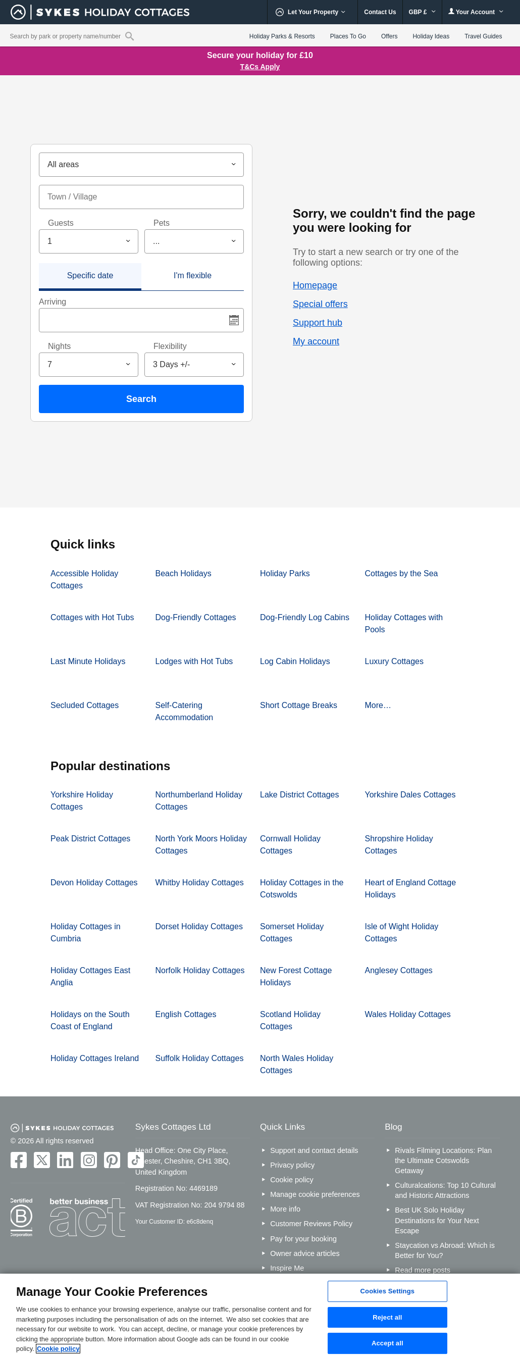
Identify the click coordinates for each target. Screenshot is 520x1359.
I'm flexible (193, 275)
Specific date (90, 275)
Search (141, 399)
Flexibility (170, 346)
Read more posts (422, 1270)
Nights (59, 346)
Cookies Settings (387, 1291)
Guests (61, 223)
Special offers (320, 304)
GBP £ (422, 12)
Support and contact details (314, 1150)
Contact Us (380, 12)
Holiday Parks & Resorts (282, 36)
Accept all (387, 1343)
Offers (389, 36)
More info (285, 1209)
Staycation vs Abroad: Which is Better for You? (445, 1250)
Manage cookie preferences (315, 1194)
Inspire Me (287, 1268)
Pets (161, 223)
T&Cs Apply (260, 67)
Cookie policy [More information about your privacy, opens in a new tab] (58, 1348)
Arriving (52, 301)
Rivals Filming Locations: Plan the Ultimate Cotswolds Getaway (443, 1160)
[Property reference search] (129, 35)
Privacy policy (292, 1165)
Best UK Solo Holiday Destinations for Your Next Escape (437, 1220)
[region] (260, 1316)
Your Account (476, 12)
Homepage (315, 285)
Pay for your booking (303, 1239)
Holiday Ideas (430, 36)
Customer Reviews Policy (311, 1224)
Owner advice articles (305, 1253)
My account (316, 341)
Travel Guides (483, 36)
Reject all (387, 1317)
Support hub (317, 323)
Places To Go (348, 36)
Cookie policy (292, 1180)
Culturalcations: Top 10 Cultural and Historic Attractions (445, 1190)
